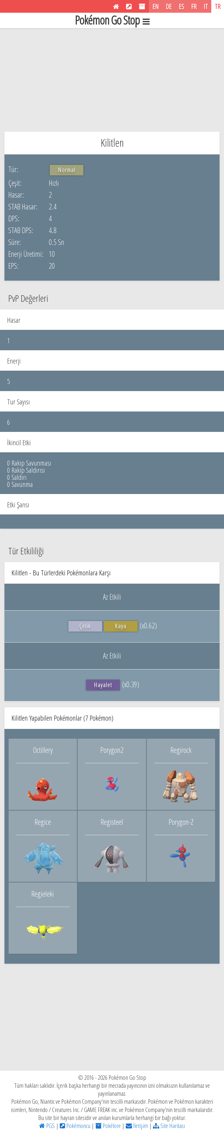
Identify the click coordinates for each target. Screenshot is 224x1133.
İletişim (137, 1125)
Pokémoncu (75, 1125)
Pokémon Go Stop (112, 20)
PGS (47, 1125)
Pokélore (108, 1125)
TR (217, 6)
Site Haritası (169, 1125)
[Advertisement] (112, 78)
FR (193, 6)
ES (181, 6)
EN (155, 6)
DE (169, 6)
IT (206, 6)
